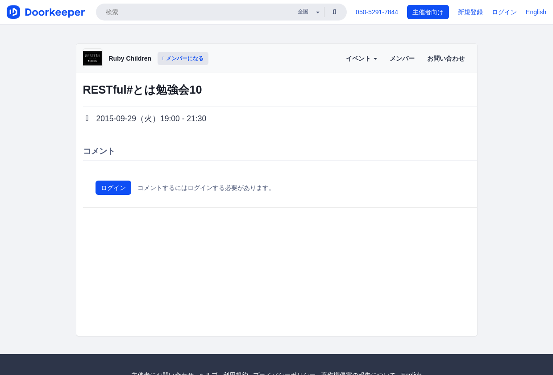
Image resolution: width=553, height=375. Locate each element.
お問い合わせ (446, 58)
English (536, 12)
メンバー (402, 58)
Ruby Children (130, 58)
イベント (361, 58)
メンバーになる (183, 58)
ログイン (504, 12)
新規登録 (470, 12)
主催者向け (428, 12)
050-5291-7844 (377, 12)
